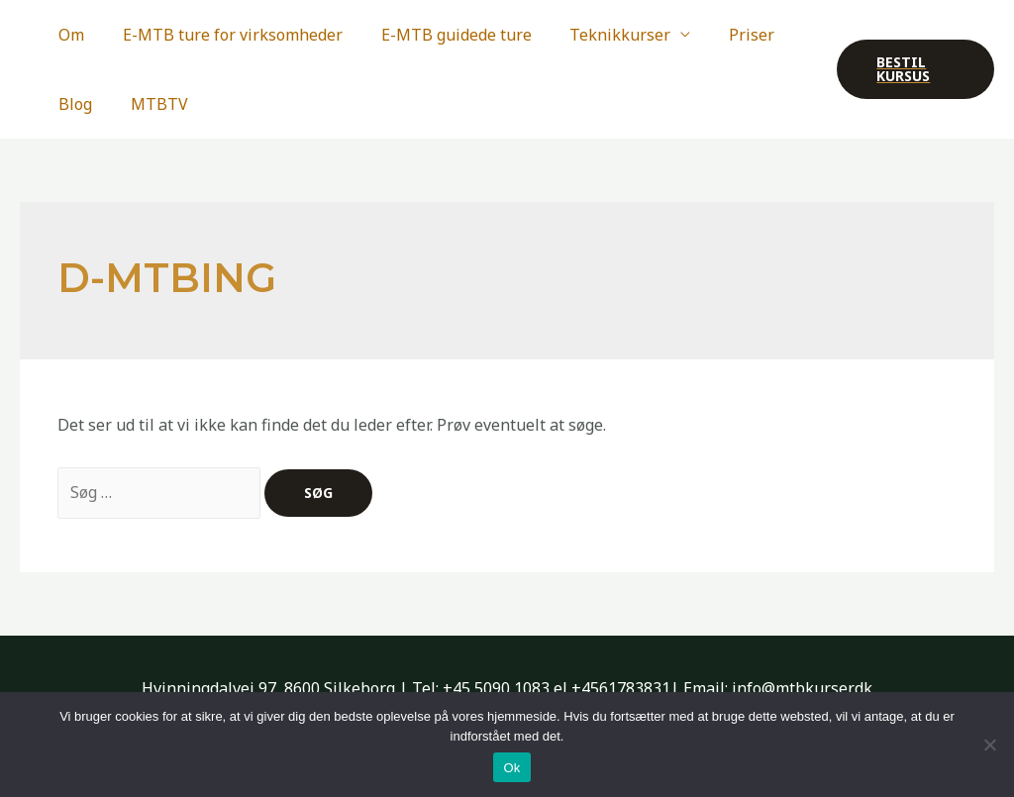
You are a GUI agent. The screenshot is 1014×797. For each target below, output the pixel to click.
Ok (511, 767)
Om (68, 35)
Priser (722, 35)
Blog (72, 104)
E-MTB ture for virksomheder (223, 35)
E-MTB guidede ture (439, 35)
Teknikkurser (597, 35)
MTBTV (149, 104)
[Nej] (989, 744)
